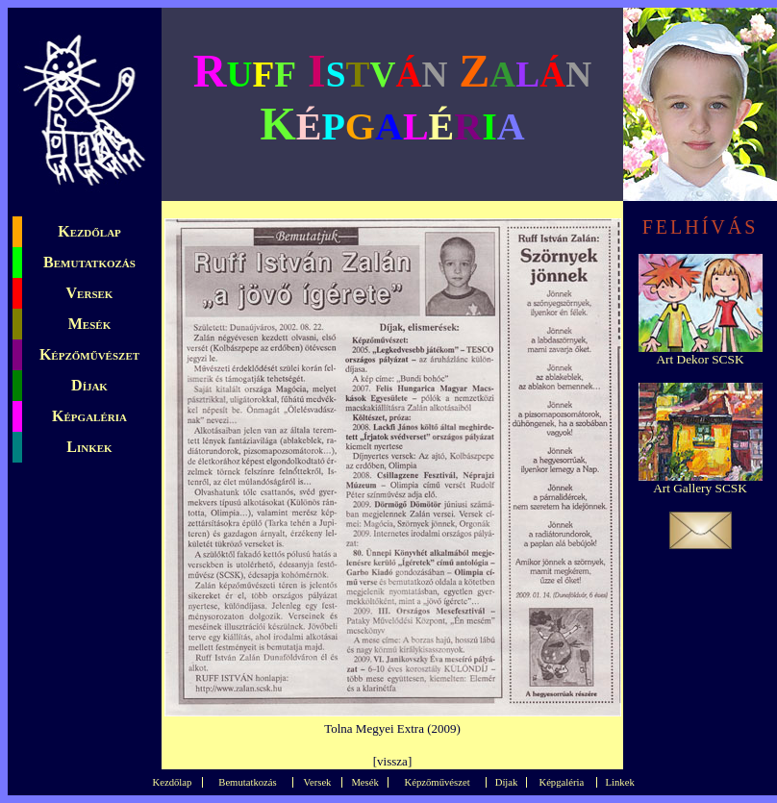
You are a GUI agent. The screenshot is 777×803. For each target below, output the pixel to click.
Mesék (89, 323)
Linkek (89, 447)
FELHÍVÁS (700, 227)
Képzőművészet (89, 354)
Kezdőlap (89, 231)
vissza (392, 761)
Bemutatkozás (89, 262)
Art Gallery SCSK (700, 488)
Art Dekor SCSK (699, 359)
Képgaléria (89, 416)
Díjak (89, 385)
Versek (89, 293)
